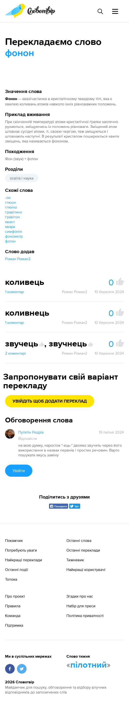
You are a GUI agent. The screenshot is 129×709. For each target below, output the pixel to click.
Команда (12, 615)
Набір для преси (80, 606)
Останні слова (78, 540)
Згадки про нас (79, 596)
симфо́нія (13, 231)
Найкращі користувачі (85, 569)
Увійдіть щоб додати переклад (50, 401)
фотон (10, 241)
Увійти (19, 470)
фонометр (14, 236)
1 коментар (14, 291)
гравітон (12, 217)
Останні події (16, 569)
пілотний (88, 665)
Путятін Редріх (31, 432)
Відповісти (27, 438)
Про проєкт (15, 596)
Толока (11, 579)
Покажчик (14, 540)
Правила (12, 606)
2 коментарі (15, 353)
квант (10, 221)
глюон (10, 202)
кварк (10, 226)
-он (8, 197)
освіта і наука (21, 178)
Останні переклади (83, 550)
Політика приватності (85, 615)
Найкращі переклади (23, 560)
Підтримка (14, 625)
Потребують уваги (21, 550)
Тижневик (75, 560)
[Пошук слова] (100, 11)
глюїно (11, 207)
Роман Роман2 (17, 259)
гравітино (13, 212)
